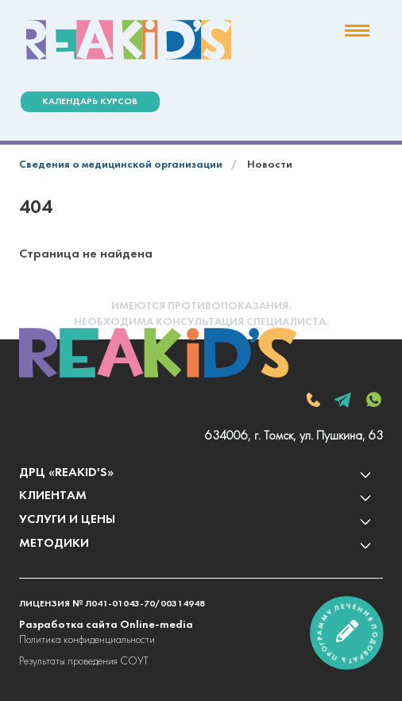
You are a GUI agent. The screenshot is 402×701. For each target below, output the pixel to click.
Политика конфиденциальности (87, 640)
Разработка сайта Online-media (106, 625)
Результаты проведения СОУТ (83, 661)
